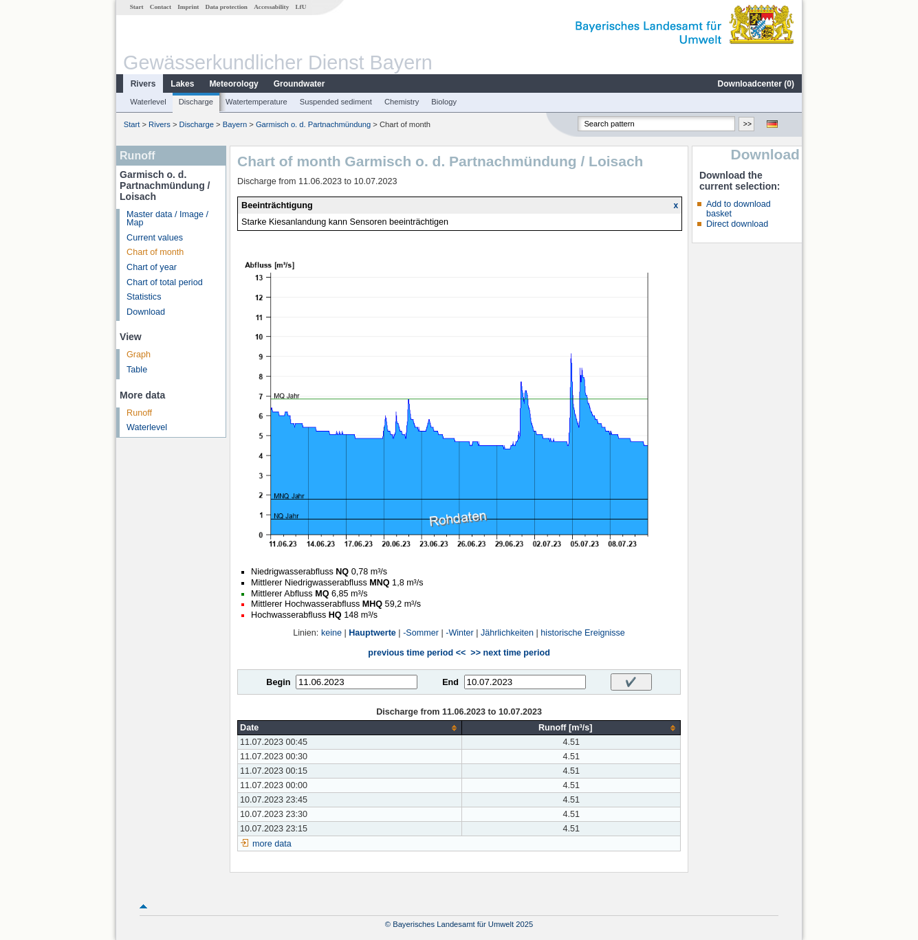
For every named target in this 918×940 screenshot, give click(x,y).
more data (272, 844)
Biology (444, 102)
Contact (160, 6)
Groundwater (299, 84)
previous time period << (417, 653)
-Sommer (421, 633)
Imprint (188, 6)
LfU (300, 6)
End (450, 682)
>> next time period (509, 653)
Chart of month (155, 252)
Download (146, 312)
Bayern (235, 124)
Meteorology (233, 84)
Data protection (227, 6)
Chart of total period (165, 282)
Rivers (143, 84)
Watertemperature (256, 102)
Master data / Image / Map (167, 219)
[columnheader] (350, 728)
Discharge (196, 102)
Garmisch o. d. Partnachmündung (313, 124)
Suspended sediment (336, 102)
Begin (278, 682)
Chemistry (401, 102)
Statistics (144, 297)
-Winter (460, 633)
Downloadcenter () (756, 84)
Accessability (271, 6)
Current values (155, 238)
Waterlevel (148, 102)
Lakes (182, 84)
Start (137, 6)
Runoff (139, 413)
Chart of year (152, 267)
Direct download (737, 224)
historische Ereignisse (582, 633)
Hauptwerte (372, 633)
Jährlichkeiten (507, 633)
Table (137, 369)
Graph (139, 354)
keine (331, 633)
